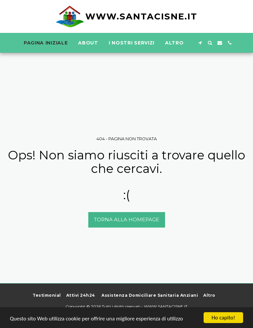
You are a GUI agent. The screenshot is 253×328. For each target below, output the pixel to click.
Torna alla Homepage (126, 219)
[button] (200, 43)
